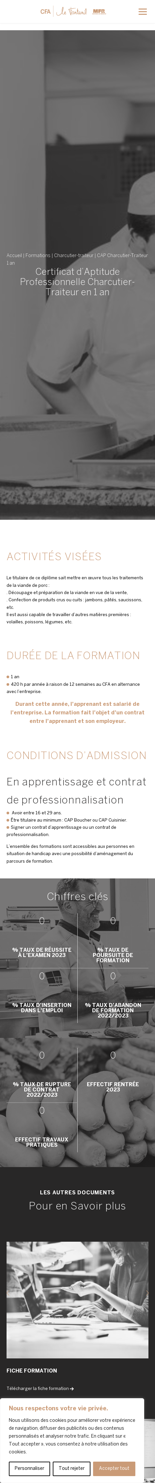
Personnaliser (29, 1469)
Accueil (14, 256)
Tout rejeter (72, 1469)
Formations (38, 256)
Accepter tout (114, 1469)
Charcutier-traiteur (73, 256)
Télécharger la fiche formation (40, 1389)
